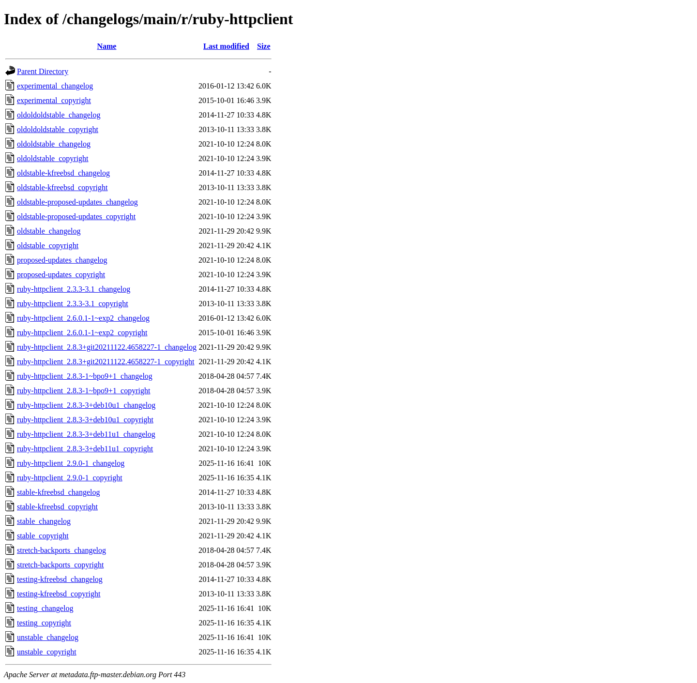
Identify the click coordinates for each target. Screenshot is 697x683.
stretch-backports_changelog (61, 550)
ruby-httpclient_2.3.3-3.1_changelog (73, 289)
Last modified (226, 46)
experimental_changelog (55, 86)
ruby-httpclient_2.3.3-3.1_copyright (72, 303)
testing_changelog (45, 608)
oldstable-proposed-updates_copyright (76, 216)
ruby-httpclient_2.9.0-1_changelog (70, 463)
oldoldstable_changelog (54, 144)
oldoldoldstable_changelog (58, 115)
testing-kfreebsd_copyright (58, 594)
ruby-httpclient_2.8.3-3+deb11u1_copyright (85, 449)
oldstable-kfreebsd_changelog (63, 173)
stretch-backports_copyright (60, 565)
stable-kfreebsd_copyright (57, 507)
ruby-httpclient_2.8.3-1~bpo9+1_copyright (83, 390)
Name (106, 46)
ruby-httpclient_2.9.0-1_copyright (69, 478)
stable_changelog (44, 521)
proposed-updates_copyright (61, 274)
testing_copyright (44, 623)
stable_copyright (43, 536)
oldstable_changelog (49, 231)
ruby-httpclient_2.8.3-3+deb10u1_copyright (85, 420)
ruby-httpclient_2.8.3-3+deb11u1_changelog (86, 434)
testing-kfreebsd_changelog (60, 579)
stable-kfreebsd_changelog (58, 492)
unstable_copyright (46, 652)
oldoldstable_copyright (53, 158)
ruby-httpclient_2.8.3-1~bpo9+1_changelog (84, 376)
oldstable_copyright (47, 245)
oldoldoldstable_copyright (57, 129)
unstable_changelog (47, 637)
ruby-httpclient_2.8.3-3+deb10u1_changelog (86, 405)
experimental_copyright (54, 100)
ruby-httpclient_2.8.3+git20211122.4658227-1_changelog (107, 347)
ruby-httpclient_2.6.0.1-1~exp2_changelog (83, 318)
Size (264, 46)
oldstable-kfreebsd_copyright (62, 187)
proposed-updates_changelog (62, 260)
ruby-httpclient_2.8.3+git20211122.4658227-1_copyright (105, 361)
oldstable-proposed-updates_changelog (77, 202)
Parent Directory (42, 71)
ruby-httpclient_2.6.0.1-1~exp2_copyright (82, 332)
